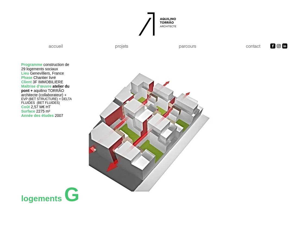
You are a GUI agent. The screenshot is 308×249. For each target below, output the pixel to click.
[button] (188, 133)
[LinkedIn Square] (284, 46)
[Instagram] (278, 46)
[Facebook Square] (272, 46)
